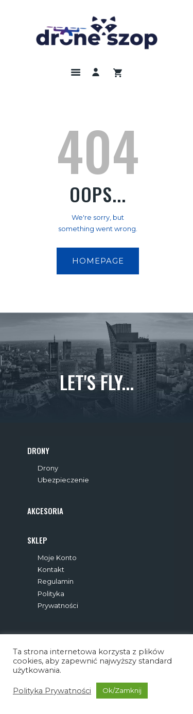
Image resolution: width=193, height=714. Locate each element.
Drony (48, 468)
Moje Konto (57, 557)
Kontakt (51, 569)
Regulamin (56, 581)
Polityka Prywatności (52, 690)
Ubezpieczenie (63, 480)
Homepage (98, 261)
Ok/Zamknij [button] (122, 690)
